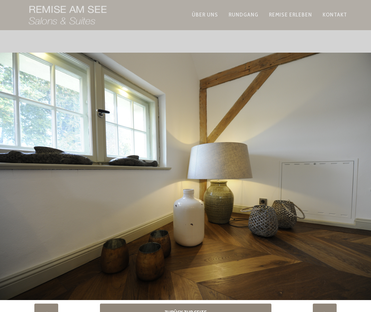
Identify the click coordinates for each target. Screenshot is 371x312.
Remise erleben (290, 22)
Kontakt (335, 22)
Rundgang (243, 22)
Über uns (205, 22)
